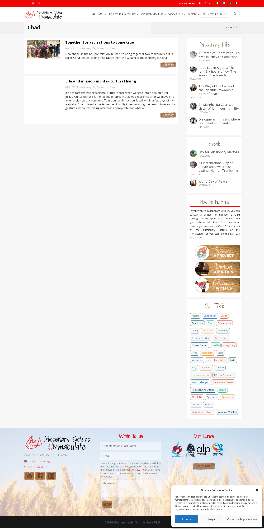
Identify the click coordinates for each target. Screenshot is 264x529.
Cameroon (103, 49)
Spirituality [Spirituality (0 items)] (227, 397)
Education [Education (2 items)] (208, 331)
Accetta (186, 519)
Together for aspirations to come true (99, 43)
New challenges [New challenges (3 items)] (200, 382)
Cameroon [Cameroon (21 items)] (197, 323)
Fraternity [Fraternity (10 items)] (223, 331)
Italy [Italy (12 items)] (194, 368)
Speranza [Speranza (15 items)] (212, 397)
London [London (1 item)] (220, 368)
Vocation (175, 15)
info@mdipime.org (38, 462)
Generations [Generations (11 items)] (221, 338)
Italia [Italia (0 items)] (232, 360)
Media (192, 15)
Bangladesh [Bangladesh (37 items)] (210, 316)
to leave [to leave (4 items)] (196, 405)
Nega (211, 519)
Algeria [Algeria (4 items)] (195, 316)
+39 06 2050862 (37, 468)
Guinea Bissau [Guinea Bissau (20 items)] (199, 345)
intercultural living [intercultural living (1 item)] (216, 360)
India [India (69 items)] (220, 353)
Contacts (208, 3)
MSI (101, 15)
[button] (257, 490)
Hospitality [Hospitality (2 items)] (207, 353)
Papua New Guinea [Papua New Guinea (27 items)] (223, 382)
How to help (214, 14)
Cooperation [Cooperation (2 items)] (224, 323)
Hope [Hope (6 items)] (194, 353)
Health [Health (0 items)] (215, 345)
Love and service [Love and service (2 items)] (201, 375)
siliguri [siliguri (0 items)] (222, 390)
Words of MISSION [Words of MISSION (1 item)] (227, 412)
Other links (204, 467)
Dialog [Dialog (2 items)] (195, 331)
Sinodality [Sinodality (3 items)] (197, 397)
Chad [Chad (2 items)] (210, 323)
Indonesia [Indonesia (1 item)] (197, 360)
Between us (186, 3)
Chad (113, 49)
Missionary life (152, 15)
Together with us (122, 15)
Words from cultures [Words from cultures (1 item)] (202, 412)
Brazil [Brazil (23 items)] (224, 316)
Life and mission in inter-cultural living (100, 82)
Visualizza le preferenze (242, 519)
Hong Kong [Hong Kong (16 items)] (229, 345)
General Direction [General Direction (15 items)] (201, 338)
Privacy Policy (139, 470)
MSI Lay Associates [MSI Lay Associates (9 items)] (224, 375)
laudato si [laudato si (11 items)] (206, 368)
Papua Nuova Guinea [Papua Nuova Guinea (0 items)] (203, 390)
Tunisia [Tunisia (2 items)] (209, 405)
